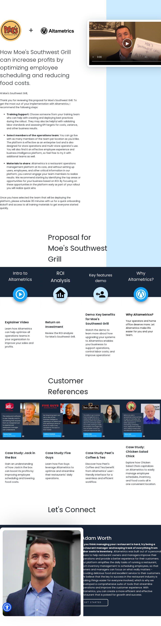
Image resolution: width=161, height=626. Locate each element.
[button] (7, 607)
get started (92, 602)
